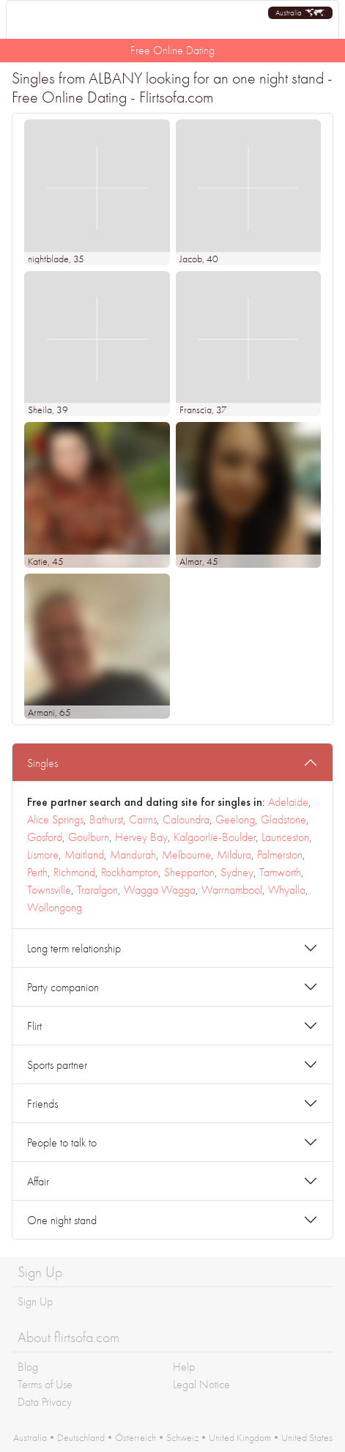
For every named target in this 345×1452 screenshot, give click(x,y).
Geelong (235, 819)
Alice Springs (55, 819)
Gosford (44, 837)
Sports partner (57, 1065)
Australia (30, 1437)
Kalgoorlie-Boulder (215, 837)
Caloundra (186, 819)
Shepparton (189, 872)
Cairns (143, 819)
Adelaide (288, 802)
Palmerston (280, 854)
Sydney (236, 872)
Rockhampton (129, 872)
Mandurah (133, 854)
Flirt (34, 1026)
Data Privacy (45, 1402)
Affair (38, 1181)
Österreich (135, 1437)
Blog (28, 1366)
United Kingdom (240, 1437)
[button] (300, 13)
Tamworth (280, 872)
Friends (42, 1103)
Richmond (74, 872)
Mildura (234, 854)
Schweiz (182, 1437)
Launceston (285, 837)
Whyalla (286, 889)
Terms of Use (45, 1384)
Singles (42, 763)
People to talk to (62, 1142)
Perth (37, 872)
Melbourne (186, 854)
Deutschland (81, 1437)
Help (184, 1366)
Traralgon (97, 889)
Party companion (63, 987)
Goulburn (88, 837)
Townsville (49, 889)
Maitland (84, 854)
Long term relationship (74, 948)
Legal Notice (201, 1384)
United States (307, 1437)
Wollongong (54, 907)
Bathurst (106, 819)
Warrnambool (231, 889)
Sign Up (35, 1301)
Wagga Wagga (160, 889)
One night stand (62, 1220)
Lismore (43, 854)
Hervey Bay (141, 837)
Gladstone (283, 819)
